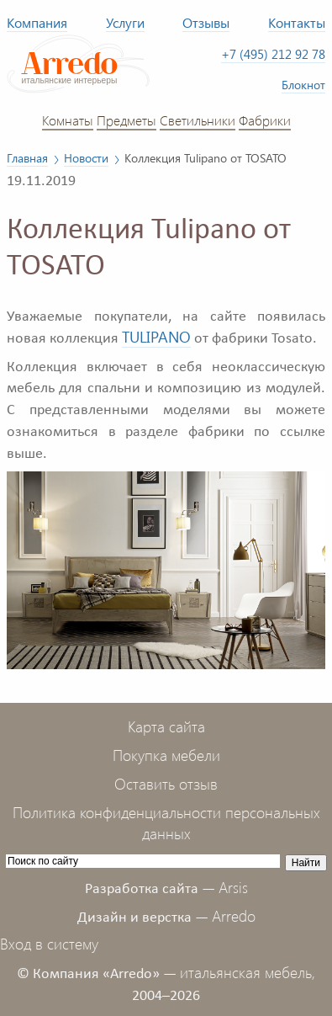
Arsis (233, 887)
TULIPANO (156, 337)
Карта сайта (166, 726)
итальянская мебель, (247, 972)
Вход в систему (49, 944)
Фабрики (265, 119)
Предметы (126, 119)
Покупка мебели (166, 755)
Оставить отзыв (166, 784)
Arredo (234, 916)
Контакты (296, 22)
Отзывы (205, 22)
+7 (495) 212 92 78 (273, 53)
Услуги (125, 22)
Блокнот (303, 84)
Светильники (197, 119)
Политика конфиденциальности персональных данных (166, 823)
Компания (37, 22)
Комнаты (67, 119)
